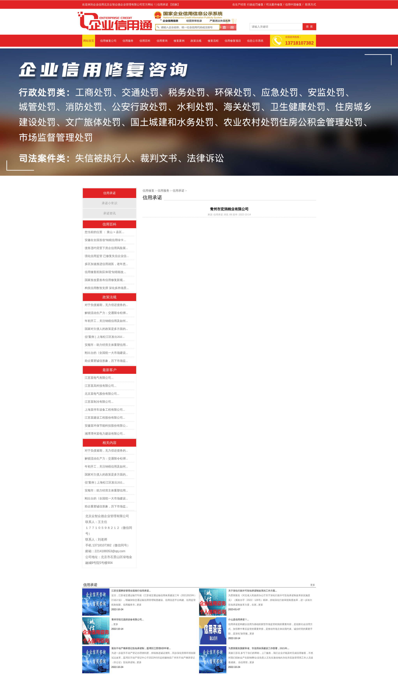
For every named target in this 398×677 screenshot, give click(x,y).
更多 (312, 585)
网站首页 (88, 40)
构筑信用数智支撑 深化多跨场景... (107, 288)
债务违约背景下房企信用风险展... (106, 248)
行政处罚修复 (255, 4)
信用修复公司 (108, 40)
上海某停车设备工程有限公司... (105, 409)
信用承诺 (109, 193)
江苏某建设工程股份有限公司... (105, 417)
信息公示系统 (255, 40)
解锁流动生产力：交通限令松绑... (106, 312)
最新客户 (109, 370)
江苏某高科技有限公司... (100, 385)
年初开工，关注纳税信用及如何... (106, 320)
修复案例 (179, 40)
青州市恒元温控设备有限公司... (127, 619)
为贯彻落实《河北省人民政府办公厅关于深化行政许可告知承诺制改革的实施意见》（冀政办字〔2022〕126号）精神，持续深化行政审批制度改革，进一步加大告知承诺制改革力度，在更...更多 (270, 600)
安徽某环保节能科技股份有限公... (106, 425)
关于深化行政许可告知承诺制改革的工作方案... (252, 590)
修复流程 (213, 40)
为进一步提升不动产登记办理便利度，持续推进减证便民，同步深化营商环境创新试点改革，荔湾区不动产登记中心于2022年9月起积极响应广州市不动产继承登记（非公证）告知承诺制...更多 (153, 658)
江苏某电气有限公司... (99, 377)
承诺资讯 (109, 213)
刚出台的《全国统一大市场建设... (106, 352)
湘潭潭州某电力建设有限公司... (105, 433)
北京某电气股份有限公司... (102, 393)
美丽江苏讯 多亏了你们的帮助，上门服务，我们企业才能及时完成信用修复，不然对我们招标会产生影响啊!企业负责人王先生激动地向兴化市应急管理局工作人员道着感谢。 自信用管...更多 (270, 658)
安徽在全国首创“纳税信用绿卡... (105, 240)
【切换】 (174, 4)
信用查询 (162, 40)
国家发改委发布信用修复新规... (105, 280)
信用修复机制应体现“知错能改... (105, 272)
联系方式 (310, 4)
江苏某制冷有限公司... (99, 401)
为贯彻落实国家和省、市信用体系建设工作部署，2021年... (258, 648)
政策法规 (196, 40)
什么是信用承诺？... (238, 619)
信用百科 (144, 40)
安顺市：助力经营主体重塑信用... (106, 344)
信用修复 (148, 190)
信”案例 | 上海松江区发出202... (105, 336)
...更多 (114, 624)
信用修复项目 (233, 40)
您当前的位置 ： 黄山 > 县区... (104, 232)
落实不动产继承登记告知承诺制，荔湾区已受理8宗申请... (141, 648)
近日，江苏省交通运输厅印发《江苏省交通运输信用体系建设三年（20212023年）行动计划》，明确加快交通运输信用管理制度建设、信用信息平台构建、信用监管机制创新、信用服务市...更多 (154, 600)
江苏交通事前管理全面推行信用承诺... (131, 590)
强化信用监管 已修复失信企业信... (107, 256)
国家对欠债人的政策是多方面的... (106, 328)
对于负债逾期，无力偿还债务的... (106, 304)
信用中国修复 (293, 4)
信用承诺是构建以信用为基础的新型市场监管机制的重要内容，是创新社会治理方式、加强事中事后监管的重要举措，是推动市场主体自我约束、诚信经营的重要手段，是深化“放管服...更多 (270, 629)
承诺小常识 (109, 203)
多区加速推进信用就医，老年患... (106, 264)
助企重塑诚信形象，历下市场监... (106, 360)
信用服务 (128, 40)
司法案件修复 (274, 4)
